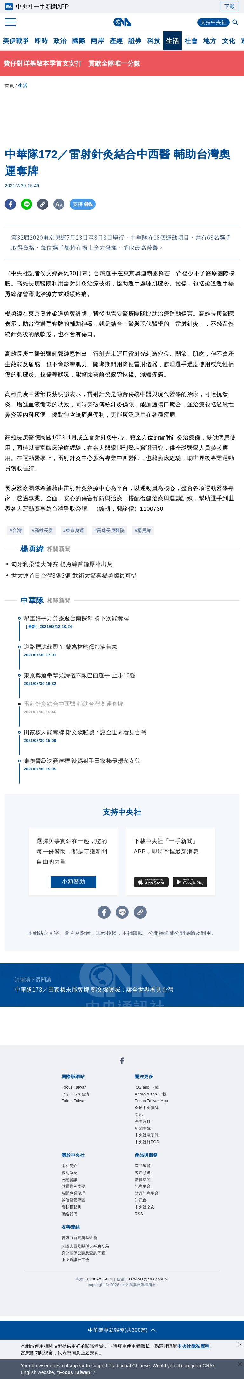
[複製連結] (42, 204)
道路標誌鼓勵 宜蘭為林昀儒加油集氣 (71, 647)
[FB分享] (10, 204)
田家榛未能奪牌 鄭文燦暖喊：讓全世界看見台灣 (85, 732)
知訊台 (141, 1200)
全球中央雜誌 (147, 1108)
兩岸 (97, 40)
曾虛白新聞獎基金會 (80, 1237)
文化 (228, 40)
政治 (59, 40)
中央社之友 (145, 1207)
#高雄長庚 (42, 530)
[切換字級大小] (58, 204)
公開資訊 (70, 1180)
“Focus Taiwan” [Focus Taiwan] (75, 1372)
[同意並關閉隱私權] (240, 1345)
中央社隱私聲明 (193, 1346)
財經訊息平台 (147, 1193)
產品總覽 (143, 1166)
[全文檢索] (235, 22)
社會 (191, 40)
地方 (209, 40)
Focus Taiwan (74, 1087)
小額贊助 (73, 881)
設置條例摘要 (73, 1186)
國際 (78, 40)
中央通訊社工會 (76, 1260)
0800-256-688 (100, 1279)
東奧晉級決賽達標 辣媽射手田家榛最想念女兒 (82, 761)
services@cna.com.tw (148, 1279)
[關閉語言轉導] (240, 1365)
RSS (139, 1214)
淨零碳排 (143, 1121)
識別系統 (70, 1173)
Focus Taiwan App (151, 1101)
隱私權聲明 (72, 1207)
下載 (229, 6)
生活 (172, 40)
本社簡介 (70, 1166)
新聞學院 (143, 1128)
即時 (41, 40)
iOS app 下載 (147, 1087)
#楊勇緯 (143, 530)
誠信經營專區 (73, 1200)
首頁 (9, 85)
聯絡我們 (70, 1214)
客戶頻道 (143, 1173)
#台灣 (16, 530)
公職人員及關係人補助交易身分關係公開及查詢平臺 (85, 1249)
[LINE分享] (26, 204)
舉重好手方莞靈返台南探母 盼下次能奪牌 (76, 618)
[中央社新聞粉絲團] (122, 1062)
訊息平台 (143, 1186)
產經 (116, 40)
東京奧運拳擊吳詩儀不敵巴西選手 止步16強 (79, 675)
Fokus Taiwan (74, 1101)
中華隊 (32, 600)
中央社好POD (147, 1142)
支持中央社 (213, 22)
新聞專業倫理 (73, 1193)
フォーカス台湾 (76, 1094)
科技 (153, 40)
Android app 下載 (150, 1094)
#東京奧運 (73, 530)
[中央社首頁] (122, 22)
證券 (134, 40)
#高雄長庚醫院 (109, 530)
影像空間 (143, 1180)
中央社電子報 (147, 1135)
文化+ (140, 1114)
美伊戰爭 (16, 40)
